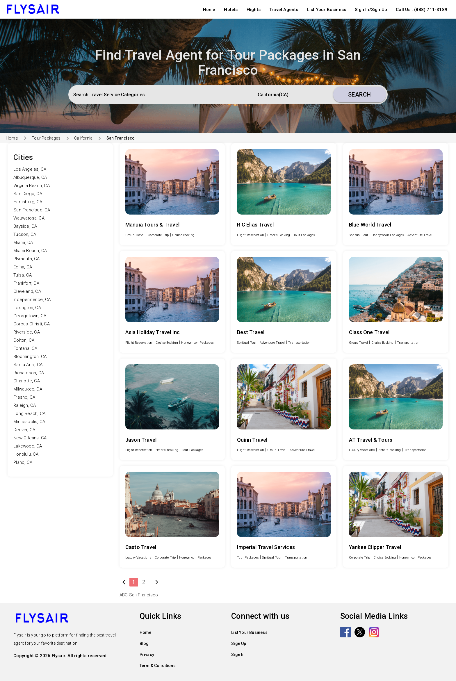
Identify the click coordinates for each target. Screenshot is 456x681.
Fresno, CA (24, 397)
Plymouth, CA (26, 258)
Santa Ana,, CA (27, 364)
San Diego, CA (27, 193)
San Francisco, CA (31, 210)
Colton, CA (23, 340)
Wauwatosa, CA (28, 218)
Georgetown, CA (29, 315)
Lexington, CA (27, 307)
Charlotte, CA (26, 381)
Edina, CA (22, 267)
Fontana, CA (25, 348)
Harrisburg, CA (27, 201)
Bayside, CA (25, 226)
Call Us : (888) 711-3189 (421, 9)
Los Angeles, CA (29, 169)
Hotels (231, 9)
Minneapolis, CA (29, 421)
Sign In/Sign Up (371, 9)
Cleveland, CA (27, 291)
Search (359, 94)
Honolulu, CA (25, 454)
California (83, 138)
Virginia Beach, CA (31, 185)
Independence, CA (32, 299)
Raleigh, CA (24, 405)
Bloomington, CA (30, 356)
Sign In (238, 654)
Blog (144, 643)
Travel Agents (283, 9)
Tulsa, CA (22, 275)
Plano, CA (22, 462)
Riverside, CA (26, 332)
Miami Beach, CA (30, 250)
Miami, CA (23, 242)
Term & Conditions (158, 665)
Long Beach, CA (29, 413)
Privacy (147, 654)
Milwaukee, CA (27, 389)
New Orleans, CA (30, 438)
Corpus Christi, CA (31, 324)
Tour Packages (46, 138)
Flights (254, 9)
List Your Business (326, 9)
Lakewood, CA (27, 446)
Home (209, 9)
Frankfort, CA (26, 283)
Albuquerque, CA (30, 177)
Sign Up (238, 643)
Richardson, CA (28, 372)
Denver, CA (24, 429)
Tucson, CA (24, 234)
